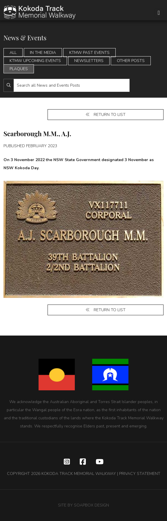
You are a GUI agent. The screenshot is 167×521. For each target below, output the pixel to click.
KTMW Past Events (89, 52)
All (13, 52)
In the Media (43, 52)
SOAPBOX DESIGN (91, 505)
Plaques (19, 69)
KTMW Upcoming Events (35, 60)
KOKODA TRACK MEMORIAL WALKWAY (78, 473)
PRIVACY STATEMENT (139, 473)
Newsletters (89, 60)
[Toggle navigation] (159, 12)
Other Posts (131, 60)
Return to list (106, 114)
